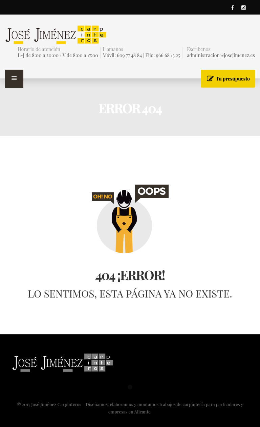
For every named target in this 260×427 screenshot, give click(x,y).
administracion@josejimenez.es (221, 55)
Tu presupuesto (233, 78)
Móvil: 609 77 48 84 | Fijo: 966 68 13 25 (141, 55)
